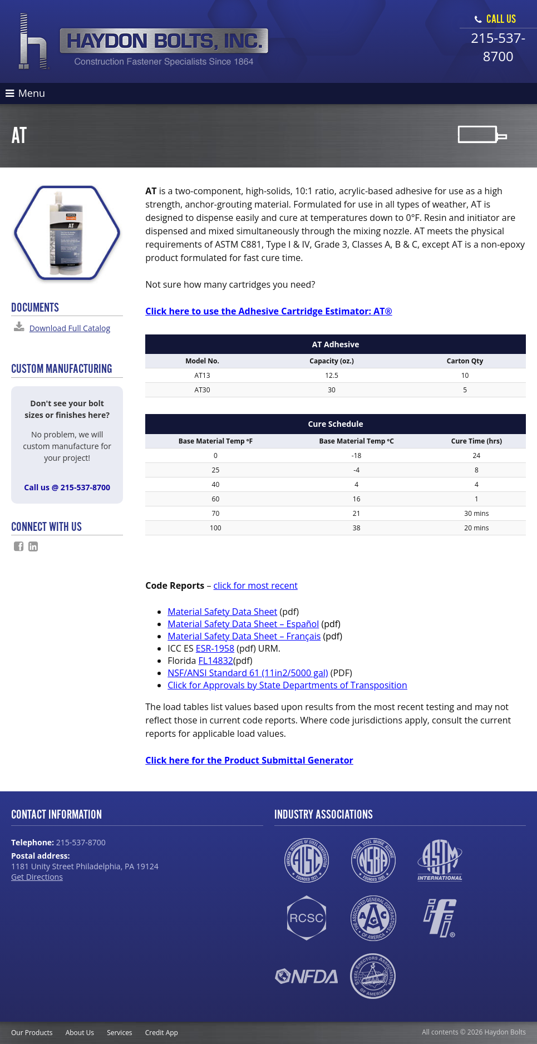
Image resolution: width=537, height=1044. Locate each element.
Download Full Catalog (69, 328)
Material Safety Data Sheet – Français (244, 636)
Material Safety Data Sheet (222, 611)
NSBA (373, 860)
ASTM (440, 860)
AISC (306, 860)
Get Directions (37, 876)
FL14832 (216, 660)
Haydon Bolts (144, 41)
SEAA (373, 976)
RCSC (306, 918)
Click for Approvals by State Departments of (287, 685)
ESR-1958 (215, 648)
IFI (440, 918)
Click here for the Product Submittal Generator (249, 760)
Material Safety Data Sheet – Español (243, 624)
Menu (25, 93)
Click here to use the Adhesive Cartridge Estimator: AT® (268, 311)
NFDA (306, 976)
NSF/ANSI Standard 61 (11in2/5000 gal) (247, 673)
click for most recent (256, 585)
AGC (373, 918)
